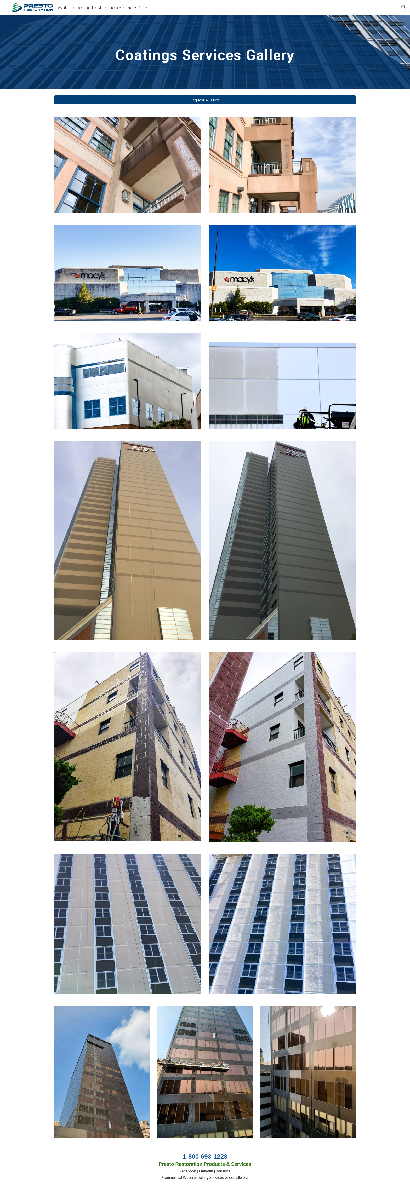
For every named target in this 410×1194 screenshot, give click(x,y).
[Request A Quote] (205, 100)
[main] (205, 51)
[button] (403, 7)
